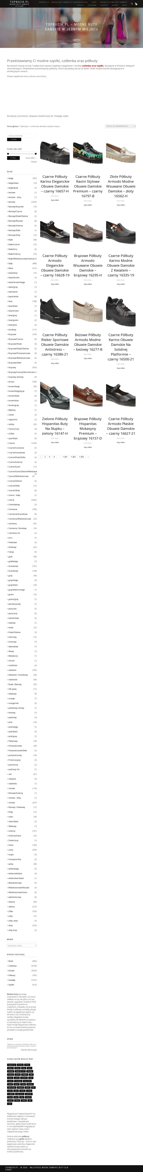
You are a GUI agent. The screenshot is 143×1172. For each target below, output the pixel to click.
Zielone (11, 902)
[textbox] (22, 945)
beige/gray (13, 188)
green (11, 594)
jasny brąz (12, 613)
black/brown (13, 277)
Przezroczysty (14, 760)
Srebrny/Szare (14, 835)
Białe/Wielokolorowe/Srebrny (21, 258)
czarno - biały (14, 495)
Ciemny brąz (13, 429)
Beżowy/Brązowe (16, 206)
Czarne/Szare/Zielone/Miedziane (22, 471)
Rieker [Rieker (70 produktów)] (10, 1091)
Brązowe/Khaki (15, 344)
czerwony (12, 523)
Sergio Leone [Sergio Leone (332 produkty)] (19, 1094)
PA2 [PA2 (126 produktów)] (33, 1087)
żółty (10, 916)
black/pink (13, 292)
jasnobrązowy (14, 604)
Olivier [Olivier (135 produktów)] (27, 1087)
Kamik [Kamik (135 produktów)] (10, 1084)
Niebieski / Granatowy (18, 675)
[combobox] (22, 945)
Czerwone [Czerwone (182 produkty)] (24, 1078)
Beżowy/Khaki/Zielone (18, 216)
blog (94, 2)
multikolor (13, 665)
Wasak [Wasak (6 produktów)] (17, 1100)
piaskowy (12, 717)
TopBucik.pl (19, 2)
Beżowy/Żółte (14, 230)
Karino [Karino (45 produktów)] (16, 1084)
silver (10, 816)
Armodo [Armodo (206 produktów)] (20, 1065)
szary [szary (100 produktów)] (22, 1097)
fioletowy (12, 547)
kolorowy (12, 637)
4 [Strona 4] (54, 456)
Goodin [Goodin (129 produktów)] (10, 1081)
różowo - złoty (14, 798)
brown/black (13, 396)
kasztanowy (13, 618)
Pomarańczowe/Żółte (17, 750)
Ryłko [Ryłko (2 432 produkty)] (16, 1091)
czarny (11, 500)
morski (11, 660)
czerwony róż (14, 533)
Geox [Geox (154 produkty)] (31, 1078)
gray (10, 575)
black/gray (13, 287)
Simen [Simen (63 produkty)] (10, 1097)
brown (11, 381)
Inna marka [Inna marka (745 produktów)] (27, 1081)
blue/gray (12, 315)
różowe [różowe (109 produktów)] (22, 1091)
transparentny (14, 859)
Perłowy (11, 712)
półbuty (104, 5)
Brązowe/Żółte (14, 362)
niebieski (12, 670)
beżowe (11, 192)
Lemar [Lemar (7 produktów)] (23, 1084)
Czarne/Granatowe (16, 452)
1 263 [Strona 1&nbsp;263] (81, 456)
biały (10, 263)
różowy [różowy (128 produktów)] (29, 1091)
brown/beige (14, 386)
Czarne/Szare (14, 466)
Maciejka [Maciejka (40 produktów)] (30, 1084)
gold (10, 556)
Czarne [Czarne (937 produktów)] (10, 1078)
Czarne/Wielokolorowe (18, 476)
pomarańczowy (15, 755)
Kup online (55, 200)
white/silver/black (16, 878)
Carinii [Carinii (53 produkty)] (18, 1074)
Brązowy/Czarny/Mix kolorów (21, 372)
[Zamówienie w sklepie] (120, 126)
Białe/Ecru (12, 249)
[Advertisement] (71, 96)
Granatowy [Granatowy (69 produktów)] (18, 1081)
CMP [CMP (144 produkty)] (31, 1074)
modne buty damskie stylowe (19, 5)
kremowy (12, 641)
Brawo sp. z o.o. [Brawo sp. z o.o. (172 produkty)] (20, 1071)
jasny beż (12, 608)
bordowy (12, 329)
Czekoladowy (14, 504)
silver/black (13, 821)
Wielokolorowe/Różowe (18, 887)
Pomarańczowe (15, 746)
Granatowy (13, 571)
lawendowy (13, 646)
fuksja (11, 552)
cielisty (11, 424)
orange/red (13, 703)
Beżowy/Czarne (15, 211)
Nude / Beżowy (15, 684)
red (9, 774)
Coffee (11, 433)
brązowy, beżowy (15, 377)
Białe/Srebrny (14, 254)
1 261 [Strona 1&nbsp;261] (65, 456)
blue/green (13, 320)
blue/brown (13, 310)
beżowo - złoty (14, 197)
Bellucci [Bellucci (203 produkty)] (10, 1068)
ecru (10, 537)
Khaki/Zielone (14, 632)
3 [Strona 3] (49, 456)
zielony (11, 906)
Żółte (10, 911)
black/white (13, 296)
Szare (10, 845)
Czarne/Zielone (15, 481)
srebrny (11, 831)
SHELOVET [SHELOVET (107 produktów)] (28, 1094)
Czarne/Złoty (14, 490)
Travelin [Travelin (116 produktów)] (28, 1097)
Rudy (10, 812)
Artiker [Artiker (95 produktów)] (27, 1065)
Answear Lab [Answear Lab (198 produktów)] (11, 1065)
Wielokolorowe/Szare (17, 892)
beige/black (13, 183)
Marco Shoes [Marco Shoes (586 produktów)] (11, 1087)
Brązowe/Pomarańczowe (19, 353)
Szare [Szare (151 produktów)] (16, 1097)
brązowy (12, 367)
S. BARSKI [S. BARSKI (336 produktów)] (10, 1094)
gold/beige (13, 561)
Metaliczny (13, 656)
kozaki (115, 5)
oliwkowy (12, 693)
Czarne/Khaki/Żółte (16, 457)
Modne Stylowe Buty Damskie (114, 2)
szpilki (80, 5)
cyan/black (13, 438)
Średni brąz (13, 840)
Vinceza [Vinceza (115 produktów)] (10, 1100)
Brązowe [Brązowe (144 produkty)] (30, 1071)
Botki (10, 961)
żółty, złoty (13, 920)
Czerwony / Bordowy (17, 528)
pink (10, 722)
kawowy (11, 623)
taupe (11, 854)
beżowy (11, 202)
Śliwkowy (12, 826)
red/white (12, 783)
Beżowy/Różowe (15, 221)
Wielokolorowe (15, 883)
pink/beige (13, 727)
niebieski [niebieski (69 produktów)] (20, 1087)
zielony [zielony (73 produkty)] (24, 1100)
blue (10, 301)
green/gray (13, 599)
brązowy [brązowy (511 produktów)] (10, 1074)
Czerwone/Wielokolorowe (19, 519)
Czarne (11, 443)
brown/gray (13, 405)
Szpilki (11, 984)
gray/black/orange (16, 589)
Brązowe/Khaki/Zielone (18, 348)
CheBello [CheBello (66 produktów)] (25, 1074)
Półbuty (11, 975)
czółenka (92, 5)
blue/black (13, 306)
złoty (10, 925)
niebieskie (12, 679)
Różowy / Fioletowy (16, 807)
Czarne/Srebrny (15, 462)
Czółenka (12, 966)
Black (10, 268)
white (10, 864)
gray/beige (13, 580)
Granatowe (13, 566)
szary (10, 850)
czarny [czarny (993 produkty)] (17, 1078)
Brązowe (12, 334)
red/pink (12, 779)
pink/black (13, 731)
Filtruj (13, 158)
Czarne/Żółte (14, 485)
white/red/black (15, 873)
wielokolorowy (14, 897)
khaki (10, 627)
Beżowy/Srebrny (15, 225)
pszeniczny (13, 764)
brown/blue (13, 400)
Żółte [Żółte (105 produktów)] (9, 1104)
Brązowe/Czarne (15, 339)
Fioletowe (12, 542)
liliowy (11, 651)
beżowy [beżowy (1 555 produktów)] (18, 1068)
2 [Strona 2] (45, 456)
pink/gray (12, 736)
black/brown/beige (16, 282)
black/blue (13, 273)
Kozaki (11, 970)
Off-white (12, 689)
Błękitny (12, 410)
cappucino (12, 419)
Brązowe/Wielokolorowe (19, 358)
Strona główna (12, 126)
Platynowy (12, 741)
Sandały (11, 980)
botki (124, 5)
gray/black (13, 585)
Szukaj (14, 139)
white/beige (13, 868)
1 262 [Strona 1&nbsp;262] (73, 456)
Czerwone (12, 509)
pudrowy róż (14, 769)
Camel (11, 414)
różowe (11, 788)
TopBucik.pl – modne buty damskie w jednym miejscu (63, 2)
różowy (11, 802)
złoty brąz (12, 930)
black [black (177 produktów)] (29, 1068)
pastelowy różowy (16, 708)
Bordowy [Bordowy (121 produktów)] (10, 1071)
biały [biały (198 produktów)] (24, 1068)
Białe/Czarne (14, 244)
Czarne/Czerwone (16, 448)
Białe (10, 239)
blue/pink (12, 325)
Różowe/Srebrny (15, 793)
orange (11, 698)
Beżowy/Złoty (14, 235)
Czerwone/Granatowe (18, 514)
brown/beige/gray (16, 391)
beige (10, 178)
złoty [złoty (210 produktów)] (30, 1100)
